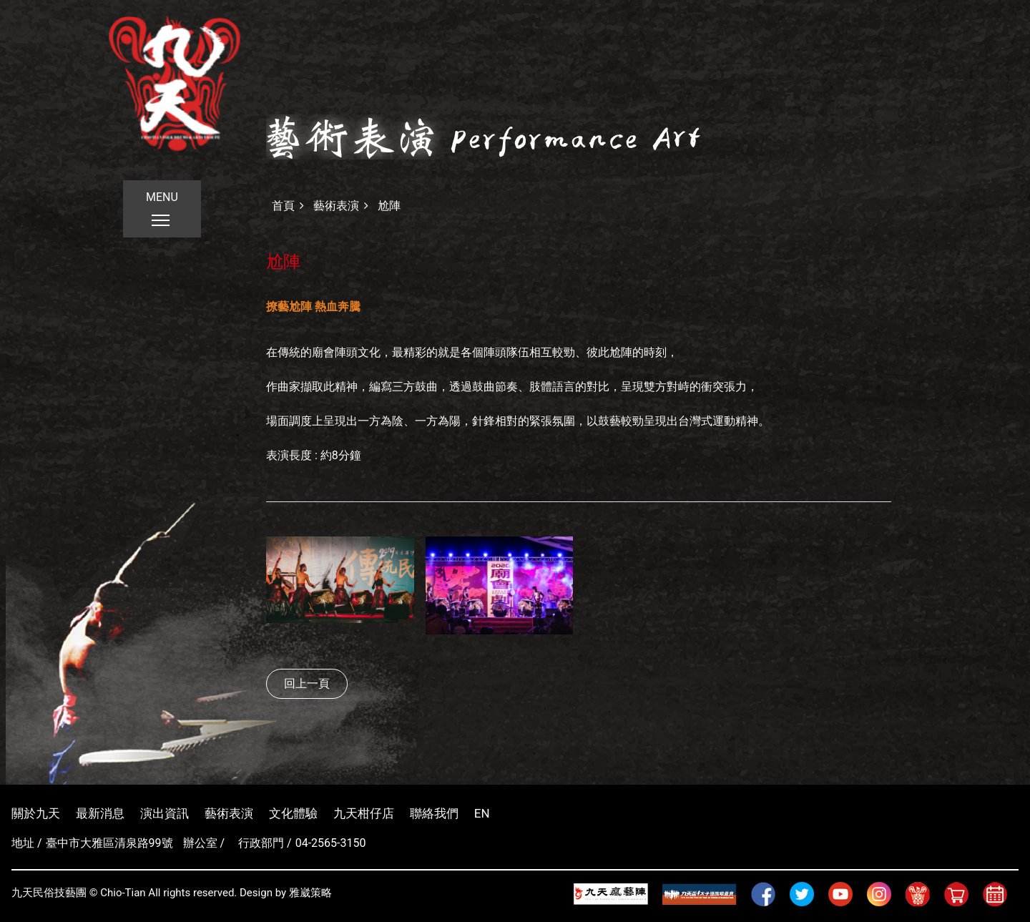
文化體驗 (293, 813)
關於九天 (35, 813)
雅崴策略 (310, 892)
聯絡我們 (434, 813)
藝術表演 (336, 205)
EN (482, 813)
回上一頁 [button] (307, 683)
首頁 (283, 205)
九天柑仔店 (363, 813)
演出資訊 (164, 813)
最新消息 (100, 813)
